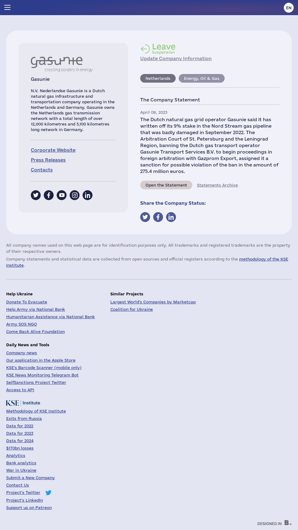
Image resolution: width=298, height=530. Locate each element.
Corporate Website (53, 150)
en (289, 8)
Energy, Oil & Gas (201, 78)
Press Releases (48, 159)
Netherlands (157, 78)
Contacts (42, 169)
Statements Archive (217, 185)
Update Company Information (176, 58)
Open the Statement (166, 185)
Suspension (164, 48)
